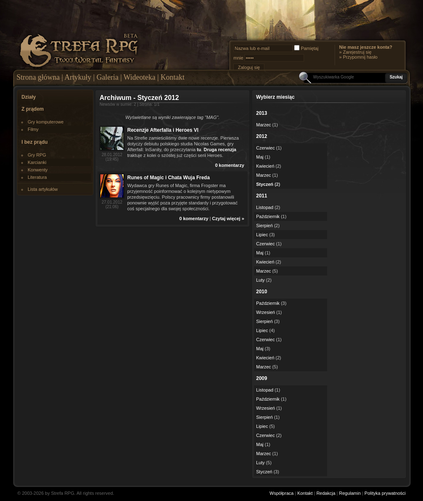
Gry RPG (37, 154)
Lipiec (262, 234)
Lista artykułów (43, 189)
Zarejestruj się (357, 52)
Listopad (264, 207)
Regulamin (350, 493)
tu (199, 149)
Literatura (37, 177)
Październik (268, 216)
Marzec (263, 124)
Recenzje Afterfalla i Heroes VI (162, 130)
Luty (260, 280)
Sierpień (264, 225)
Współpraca (282, 493)
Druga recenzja (220, 149)
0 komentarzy (229, 165)
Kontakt (173, 77)
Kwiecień (265, 166)
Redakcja (325, 493)
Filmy (33, 129)
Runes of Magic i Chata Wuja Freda (168, 177)
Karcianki (37, 162)
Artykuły (77, 77)
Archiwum (115, 97)
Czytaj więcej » (228, 218)
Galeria (108, 77)
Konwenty (38, 169)
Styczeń (264, 184)
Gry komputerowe (46, 121)
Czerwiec (265, 147)
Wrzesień (265, 312)
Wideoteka (139, 77)
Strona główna (38, 77)
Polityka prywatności (385, 493)
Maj (260, 156)
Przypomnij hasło (360, 57)
